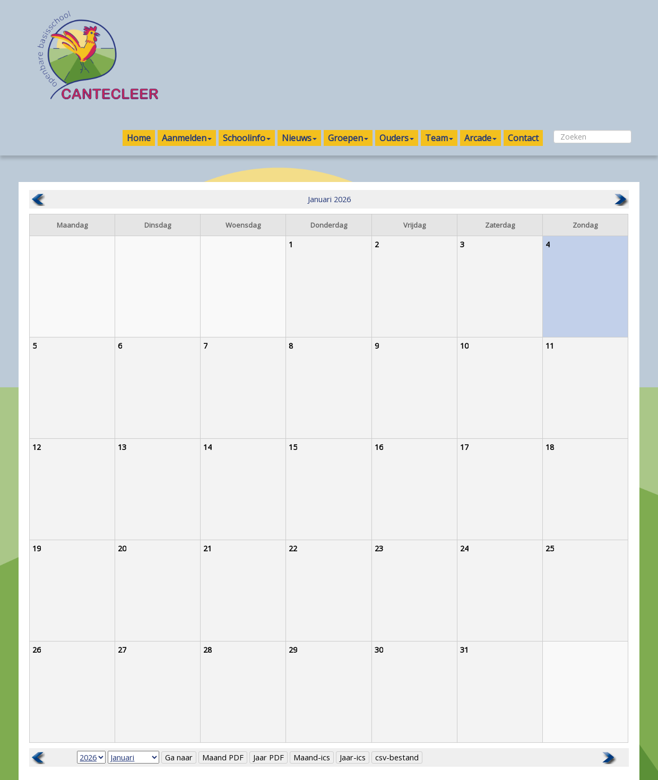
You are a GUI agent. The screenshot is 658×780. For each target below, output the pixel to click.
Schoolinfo (247, 138)
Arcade (480, 138)
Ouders (396, 138)
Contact (523, 138)
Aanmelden (187, 138)
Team (439, 138)
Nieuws (299, 138)
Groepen (348, 138)
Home (139, 138)
